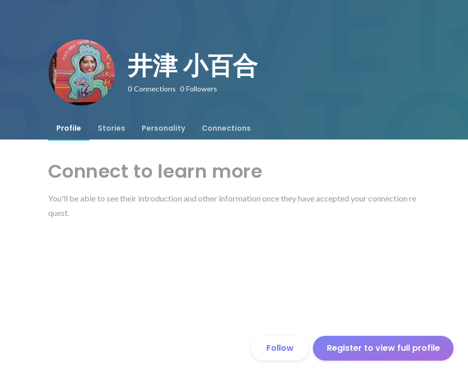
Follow (280, 348)
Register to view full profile (383, 348)
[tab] (68, 128)
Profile (68, 128)
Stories (111, 128)
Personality (163, 128)
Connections (226, 128)
